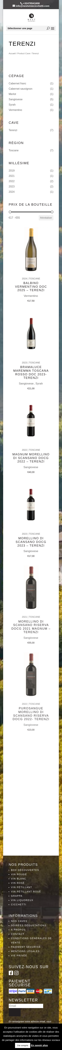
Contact (17, 934)
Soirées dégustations (29, 925)
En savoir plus (39, 1045)
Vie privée (19, 955)
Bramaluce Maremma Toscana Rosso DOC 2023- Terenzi (31, 366)
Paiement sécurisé (26, 947)
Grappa (16, 896)
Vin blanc (18, 878)
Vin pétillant (21, 887)
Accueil (12, 53)
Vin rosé (18, 883)
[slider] (10, 212)
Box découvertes (25, 870)
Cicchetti (18, 904)
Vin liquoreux (22, 900)
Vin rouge (19, 874)
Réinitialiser (46, 217)
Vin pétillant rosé (26, 891)
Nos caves (19, 921)
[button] (31, 83)
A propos (18, 929)
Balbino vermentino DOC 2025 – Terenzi (31, 282)
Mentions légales (25, 951)
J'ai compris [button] (22, 1045)
